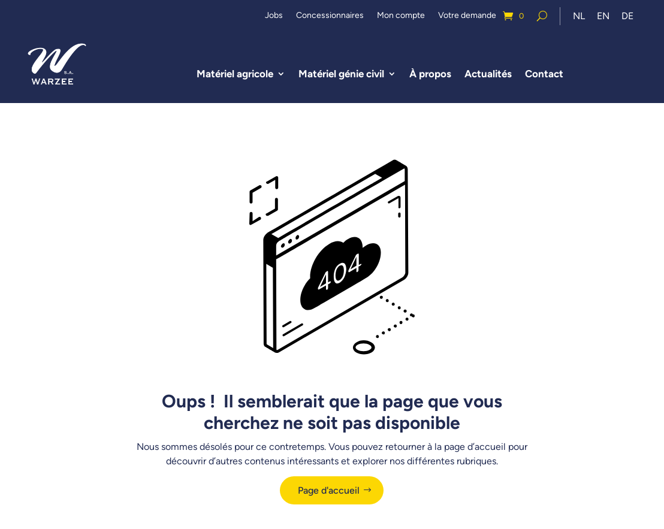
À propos (430, 74)
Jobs (274, 15)
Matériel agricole (235, 74)
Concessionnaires (330, 15)
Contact (544, 74)
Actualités (488, 74)
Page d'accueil (329, 490)
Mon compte (401, 15)
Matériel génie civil (341, 74)
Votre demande (467, 15)
